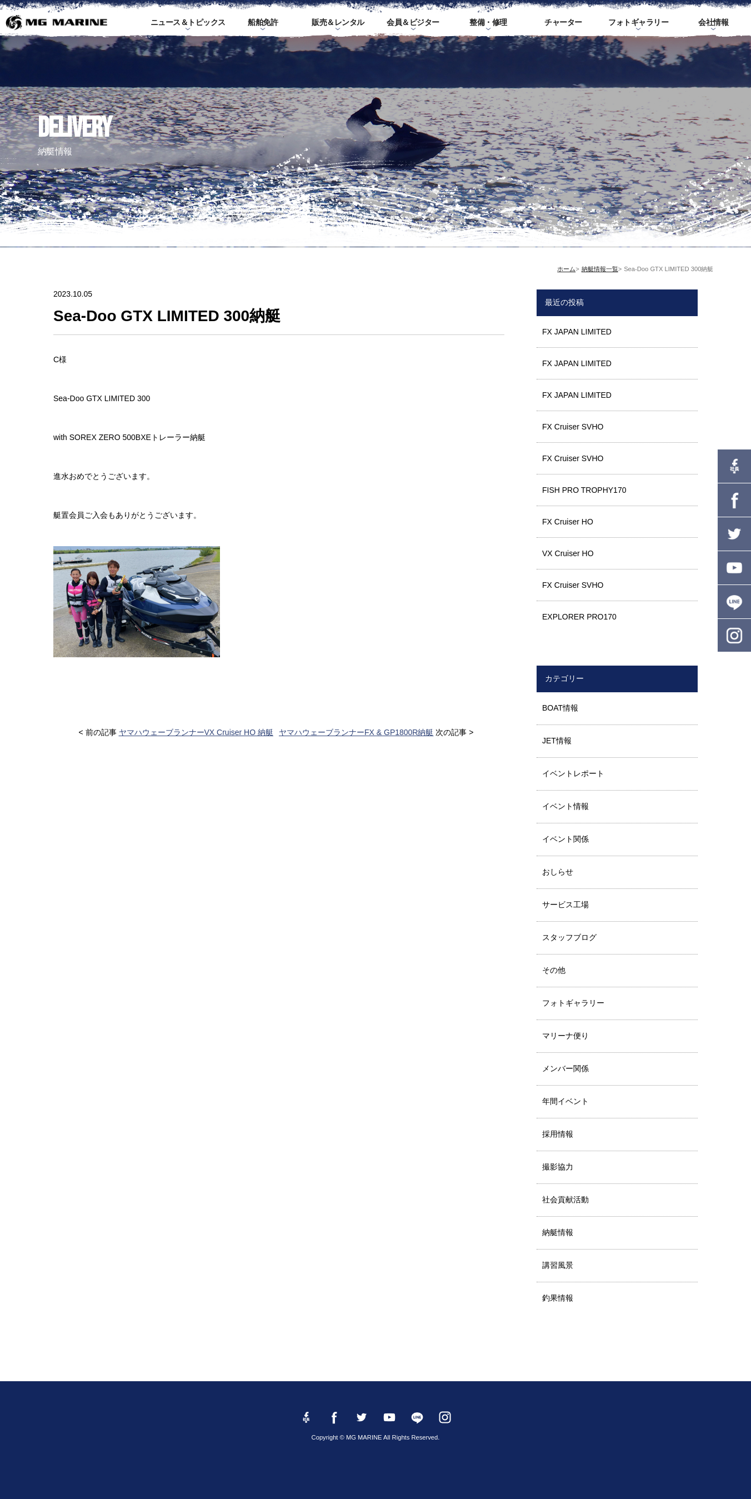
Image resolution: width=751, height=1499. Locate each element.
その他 (553, 970)
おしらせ (557, 871)
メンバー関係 (565, 1068)
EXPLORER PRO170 (579, 616)
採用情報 (557, 1134)
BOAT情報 (560, 707)
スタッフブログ (569, 937)
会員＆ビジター (413, 22)
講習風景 (557, 1265)
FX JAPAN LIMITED (577, 331)
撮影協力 (557, 1166)
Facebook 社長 (734, 466)
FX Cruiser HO (567, 521)
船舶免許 (263, 22)
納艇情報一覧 (600, 269)
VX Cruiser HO (568, 553)
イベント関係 (565, 839)
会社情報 (713, 22)
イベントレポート (573, 773)
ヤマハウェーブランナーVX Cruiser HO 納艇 (196, 732)
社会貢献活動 (565, 1199)
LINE (734, 601)
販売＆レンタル (338, 22)
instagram (734, 635)
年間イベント (565, 1101)
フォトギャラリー (638, 22)
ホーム (566, 269)
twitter (734, 534)
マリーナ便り (565, 1035)
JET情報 (557, 740)
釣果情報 (557, 1297)
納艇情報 (557, 1232)
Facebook (734, 500)
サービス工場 (565, 904)
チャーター (563, 22)
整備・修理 (488, 22)
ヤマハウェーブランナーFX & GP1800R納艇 (356, 732)
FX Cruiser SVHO (572, 426)
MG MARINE (56, 22)
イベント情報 (565, 806)
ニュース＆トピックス (188, 22)
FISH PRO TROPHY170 (584, 490)
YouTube (734, 567)
